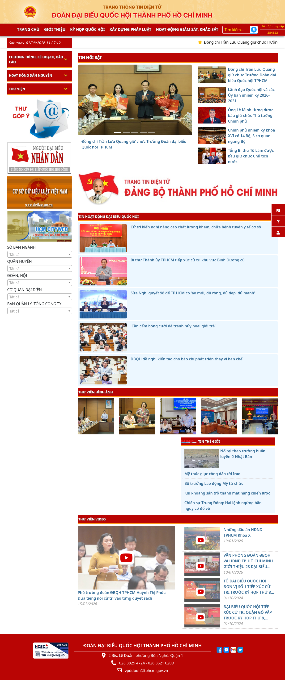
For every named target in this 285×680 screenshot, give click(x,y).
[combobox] (39, 254)
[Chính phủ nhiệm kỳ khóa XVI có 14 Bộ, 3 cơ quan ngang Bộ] (143, 132)
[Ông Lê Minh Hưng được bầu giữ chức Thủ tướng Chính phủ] (134, 132)
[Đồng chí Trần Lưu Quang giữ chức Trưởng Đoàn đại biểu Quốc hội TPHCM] (117, 132)
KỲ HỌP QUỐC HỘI (87, 29)
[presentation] (80, 417)
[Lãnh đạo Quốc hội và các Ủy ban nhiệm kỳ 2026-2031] (126, 132)
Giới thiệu (54, 29)
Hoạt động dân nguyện (30, 75)
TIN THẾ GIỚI (200, 441)
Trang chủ (28, 29)
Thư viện (17, 89)
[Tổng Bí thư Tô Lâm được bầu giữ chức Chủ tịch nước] (151, 132)
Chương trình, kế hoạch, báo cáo (36, 59)
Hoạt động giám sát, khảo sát (187, 29)
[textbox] (40, 254)
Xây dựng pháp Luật (130, 29)
